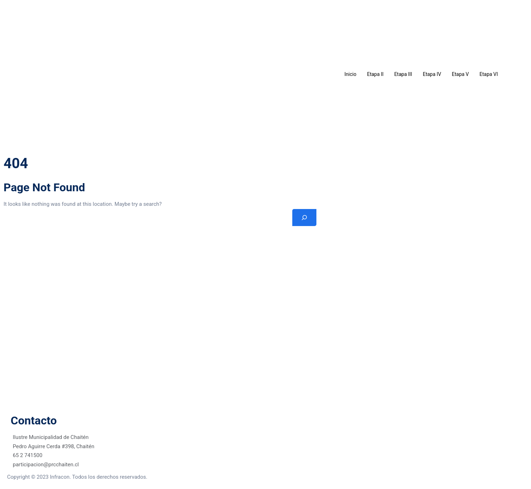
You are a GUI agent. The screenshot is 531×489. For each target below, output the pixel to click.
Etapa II (375, 74)
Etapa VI (489, 74)
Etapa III (403, 74)
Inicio (350, 74)
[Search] (304, 217)
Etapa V (460, 74)
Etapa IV (432, 74)
